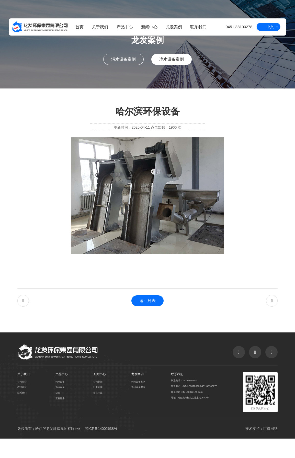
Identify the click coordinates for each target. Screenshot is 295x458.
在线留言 (23, 405)
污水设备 (59, 398)
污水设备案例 (123, 59)
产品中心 (122, 28)
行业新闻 (96, 405)
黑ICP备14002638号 (101, 447)
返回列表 (147, 309)
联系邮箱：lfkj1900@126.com (185, 410)
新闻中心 (146, 28)
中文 (270, 28)
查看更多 (59, 418)
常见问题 (96, 411)
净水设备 (59, 405)
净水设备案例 (171, 59)
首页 (77, 28)
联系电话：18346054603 (182, 397)
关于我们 (97, 28)
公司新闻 (96, 398)
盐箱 (57, 411)
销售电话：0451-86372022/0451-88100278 (194, 404)
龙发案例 (171, 28)
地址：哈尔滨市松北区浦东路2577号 (189, 417)
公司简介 (23, 398)
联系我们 (196, 28)
